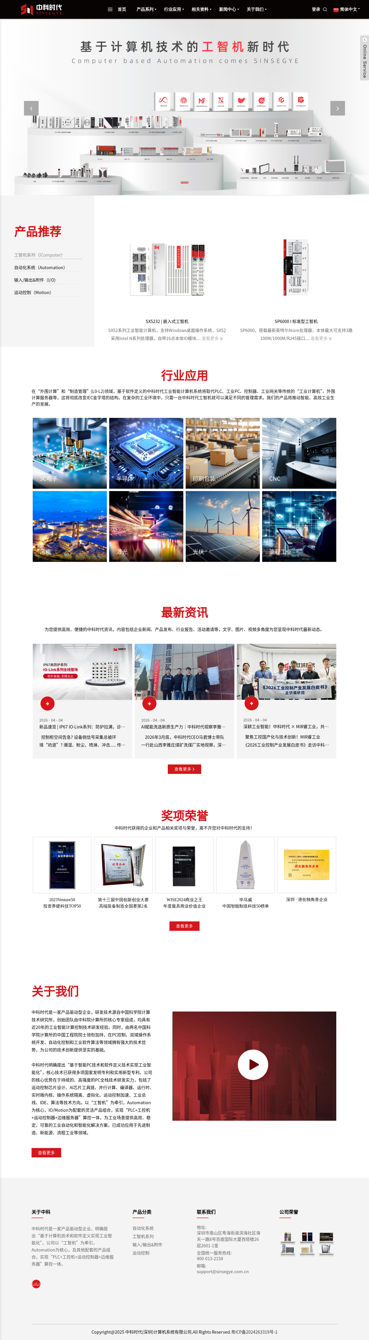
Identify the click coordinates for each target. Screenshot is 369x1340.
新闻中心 (229, 9)
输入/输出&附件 (147, 1244)
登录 (316, 9)
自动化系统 (143, 1228)
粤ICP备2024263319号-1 (251, 1332)
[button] (31, 108)
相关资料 (202, 9)
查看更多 (184, 769)
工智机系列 (143, 1236)
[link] (36, 1284)
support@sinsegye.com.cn (219, 1271)
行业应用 (174, 9)
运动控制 (140, 1253)
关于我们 (257, 9)
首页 (122, 9)
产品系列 (147, 9)
